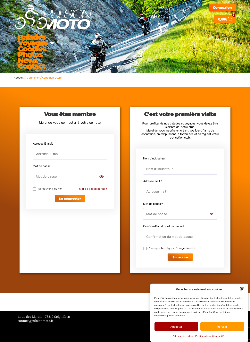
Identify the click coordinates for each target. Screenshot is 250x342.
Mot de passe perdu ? (93, 188)
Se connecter (69, 200)
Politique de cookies (183, 336)
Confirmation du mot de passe (163, 226)
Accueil (19, 77)
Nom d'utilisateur (154, 158)
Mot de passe (42, 166)
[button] (242, 289)
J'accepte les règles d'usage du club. (171, 248)
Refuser (222, 327)
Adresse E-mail (43, 143)
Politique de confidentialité (209, 336)
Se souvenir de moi (50, 188)
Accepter (176, 327)
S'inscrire (180, 258)
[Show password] (101, 176)
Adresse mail (151, 181)
